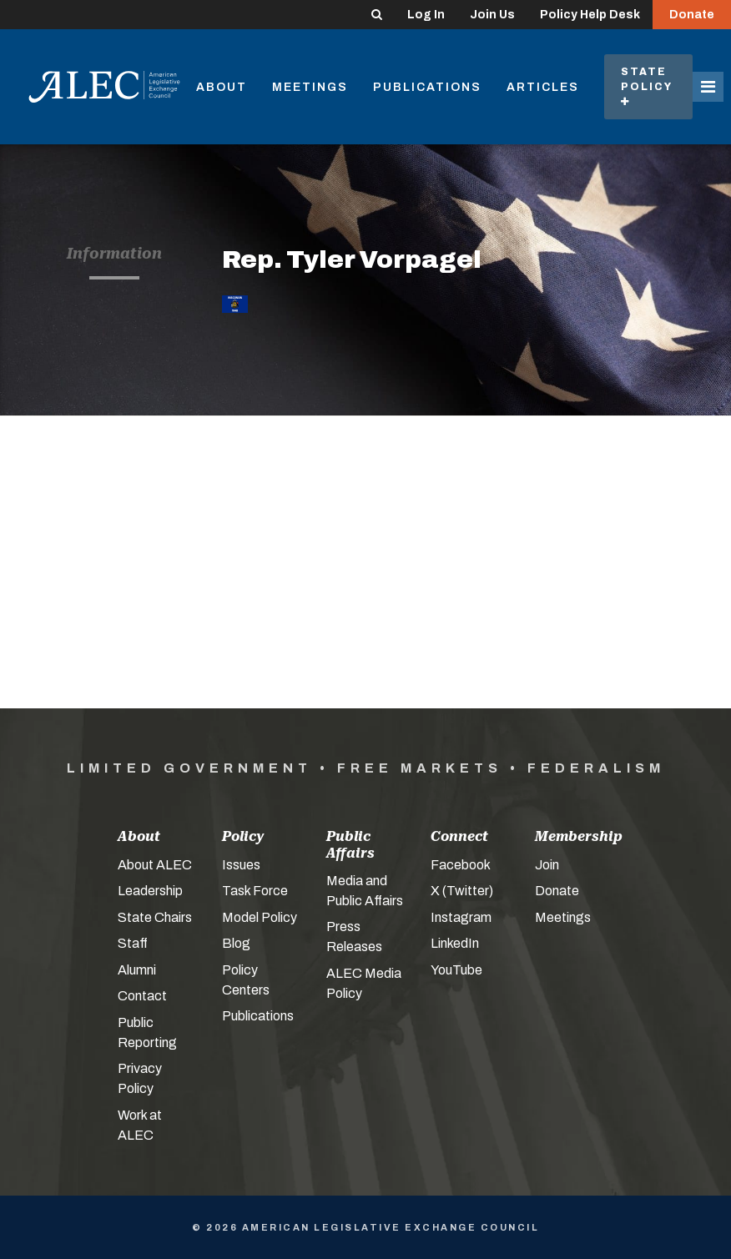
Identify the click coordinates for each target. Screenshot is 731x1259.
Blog (236, 943)
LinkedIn (455, 943)
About (221, 87)
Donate (691, 14)
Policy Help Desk (590, 14)
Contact (142, 996)
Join (547, 865)
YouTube (456, 970)
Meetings (310, 87)
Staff (133, 943)
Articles (543, 87)
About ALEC (155, 865)
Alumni (137, 970)
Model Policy (259, 917)
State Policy (648, 86)
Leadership (150, 891)
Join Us (492, 14)
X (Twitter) (462, 891)
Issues (241, 865)
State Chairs (155, 917)
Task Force (255, 891)
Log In (426, 14)
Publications (427, 87)
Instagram (461, 917)
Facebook (461, 865)
